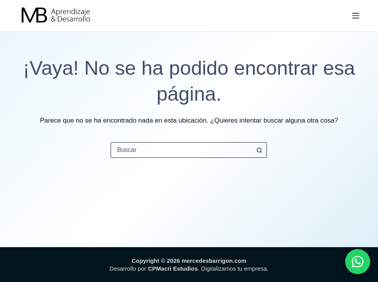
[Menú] (355, 15)
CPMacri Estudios (173, 268)
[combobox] (181, 150)
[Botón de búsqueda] (259, 150)
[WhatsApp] (357, 261)
